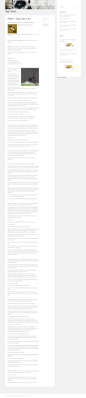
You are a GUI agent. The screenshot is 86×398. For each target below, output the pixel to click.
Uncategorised (45, 25)
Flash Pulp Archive (40, 6)
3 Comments (45, 19)
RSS (8, 35)
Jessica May (19, 63)
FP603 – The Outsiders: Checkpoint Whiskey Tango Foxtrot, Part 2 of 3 (68, 26)
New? (52, 3)
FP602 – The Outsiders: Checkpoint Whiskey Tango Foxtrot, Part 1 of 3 (68, 29)
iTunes (11, 35)
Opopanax (18, 62)
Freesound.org (10, 374)
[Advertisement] (69, 97)
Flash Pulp (9, 3)
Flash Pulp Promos (45, 3)
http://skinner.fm (21, 370)
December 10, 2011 (46, 18)
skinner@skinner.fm (29, 377)
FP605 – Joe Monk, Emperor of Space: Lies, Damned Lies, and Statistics (68, 15)
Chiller (44, 24)
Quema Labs (28, 395)
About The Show (34, 3)
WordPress (15, 395)
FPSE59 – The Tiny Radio (64, 18)
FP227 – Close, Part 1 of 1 (19, 18)
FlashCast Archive (50, 6)
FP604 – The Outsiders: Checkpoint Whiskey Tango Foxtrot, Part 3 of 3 (68, 22)
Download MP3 (35, 34)
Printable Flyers (30, 6)
